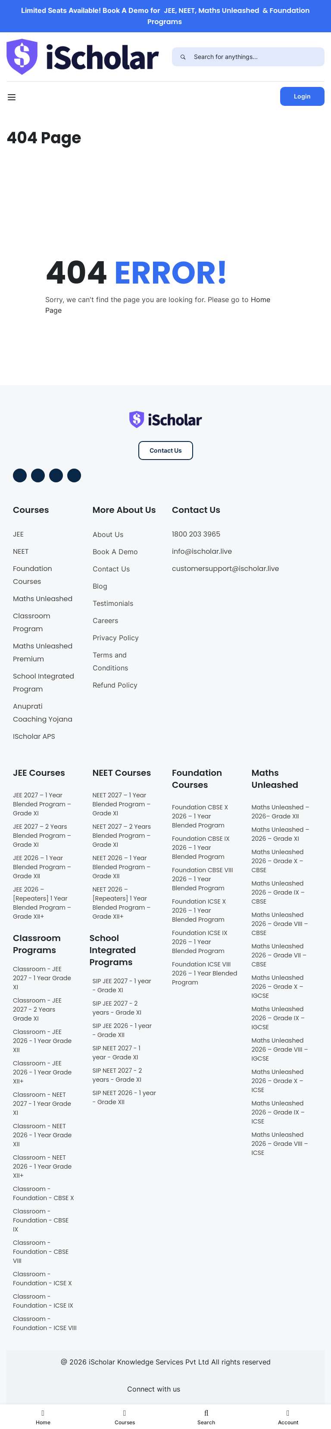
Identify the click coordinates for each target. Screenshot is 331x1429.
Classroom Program (31, 622)
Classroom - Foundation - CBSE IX (41, 1220)
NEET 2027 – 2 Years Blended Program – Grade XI (122, 835)
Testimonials (113, 603)
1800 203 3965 (196, 534)
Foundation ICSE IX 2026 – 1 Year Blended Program (200, 942)
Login (302, 96)
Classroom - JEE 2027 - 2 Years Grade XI (37, 1009)
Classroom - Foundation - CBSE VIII (41, 1251)
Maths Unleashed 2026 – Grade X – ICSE (278, 1081)
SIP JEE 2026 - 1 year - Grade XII (122, 1030)
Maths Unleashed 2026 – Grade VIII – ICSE (280, 1143)
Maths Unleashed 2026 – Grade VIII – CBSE (280, 923)
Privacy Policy (116, 637)
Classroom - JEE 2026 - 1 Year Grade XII (42, 1041)
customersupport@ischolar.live (225, 569)
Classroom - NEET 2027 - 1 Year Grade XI (42, 1103)
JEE (18, 534)
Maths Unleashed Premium (42, 652)
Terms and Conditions (110, 661)
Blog (100, 586)
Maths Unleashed (42, 599)
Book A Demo (115, 551)
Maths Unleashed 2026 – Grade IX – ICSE (278, 1112)
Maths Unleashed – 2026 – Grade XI (280, 834)
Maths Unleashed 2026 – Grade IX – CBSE (278, 892)
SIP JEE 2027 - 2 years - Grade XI (117, 1008)
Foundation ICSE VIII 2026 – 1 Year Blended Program (204, 973)
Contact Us (166, 450)
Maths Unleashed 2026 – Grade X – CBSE (278, 861)
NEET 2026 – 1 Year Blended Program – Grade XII (122, 867)
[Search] (183, 56)
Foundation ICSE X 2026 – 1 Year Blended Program (199, 910)
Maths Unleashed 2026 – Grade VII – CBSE (279, 955)
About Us (108, 534)
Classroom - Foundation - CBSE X (43, 1193)
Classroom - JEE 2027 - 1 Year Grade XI (42, 978)
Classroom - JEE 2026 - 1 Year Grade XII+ (42, 1072)
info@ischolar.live (202, 551)
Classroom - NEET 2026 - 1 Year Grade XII (42, 1135)
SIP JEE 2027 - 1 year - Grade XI (122, 985)
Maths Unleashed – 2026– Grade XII (280, 812)
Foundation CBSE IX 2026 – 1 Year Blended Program (201, 847)
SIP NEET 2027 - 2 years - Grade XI (117, 1075)
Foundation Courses (32, 575)
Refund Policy (115, 685)
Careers (105, 620)
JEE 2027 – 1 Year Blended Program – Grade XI (42, 804)
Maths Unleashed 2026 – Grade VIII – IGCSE (280, 1049)
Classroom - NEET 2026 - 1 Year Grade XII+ (42, 1166)
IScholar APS (34, 736)
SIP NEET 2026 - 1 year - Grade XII (124, 1097)
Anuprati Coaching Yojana (42, 712)
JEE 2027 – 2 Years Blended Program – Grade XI (42, 835)
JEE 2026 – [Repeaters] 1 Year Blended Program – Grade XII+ (42, 903)
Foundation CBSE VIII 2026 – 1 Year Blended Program (202, 879)
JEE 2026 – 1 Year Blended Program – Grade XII (42, 867)
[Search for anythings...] (259, 56)
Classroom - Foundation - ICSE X (42, 1278)
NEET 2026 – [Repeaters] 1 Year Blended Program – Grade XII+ (122, 903)
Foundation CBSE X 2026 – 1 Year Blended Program (200, 816)
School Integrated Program (43, 682)
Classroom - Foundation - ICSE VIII (45, 1323)
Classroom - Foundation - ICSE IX (43, 1301)
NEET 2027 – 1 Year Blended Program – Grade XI (122, 804)
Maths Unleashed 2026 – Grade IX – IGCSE (278, 1018)
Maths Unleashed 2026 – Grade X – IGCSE (278, 986)
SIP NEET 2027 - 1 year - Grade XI (117, 1053)
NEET (20, 551)
